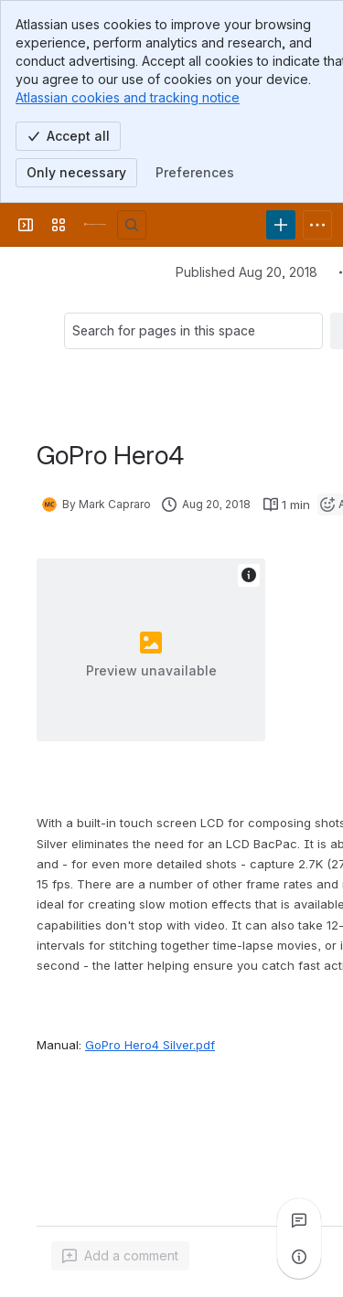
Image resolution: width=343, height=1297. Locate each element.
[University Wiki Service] (95, 224)
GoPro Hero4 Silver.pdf (150, 1044)
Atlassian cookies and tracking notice (128, 97)
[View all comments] (299, 1220)
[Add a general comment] (120, 1255)
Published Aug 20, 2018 (246, 272)
